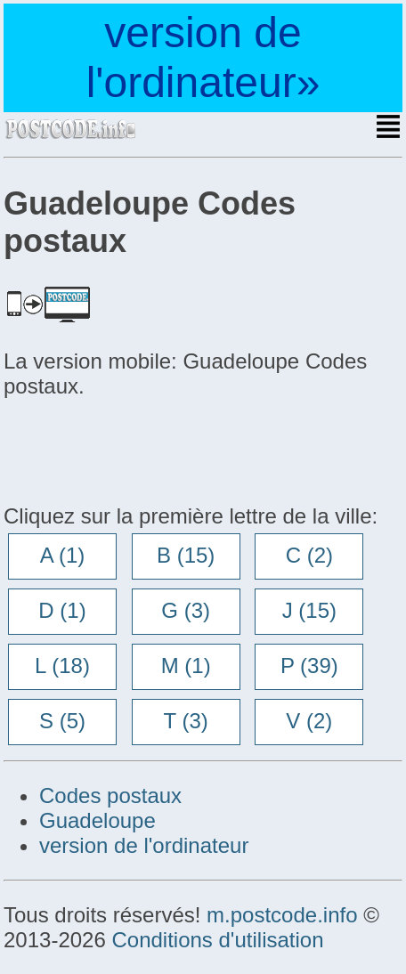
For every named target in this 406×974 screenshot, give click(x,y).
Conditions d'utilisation (217, 940)
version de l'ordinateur (143, 845)
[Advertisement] (146, 448)
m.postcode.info (282, 915)
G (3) (185, 610)
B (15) (186, 555)
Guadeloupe (97, 820)
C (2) (309, 555)
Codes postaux (110, 795)
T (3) (186, 721)
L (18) (62, 665)
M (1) (186, 665)
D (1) (61, 610)
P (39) (309, 665)
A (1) (62, 555)
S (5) (62, 721)
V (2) (309, 721)
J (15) (309, 610)
